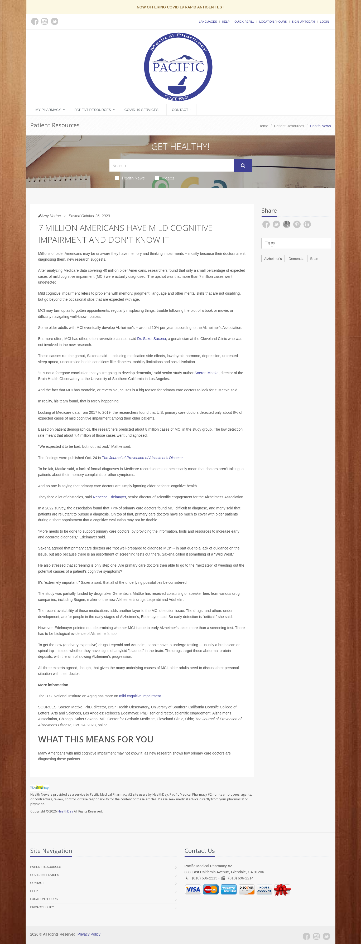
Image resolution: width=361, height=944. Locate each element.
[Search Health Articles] (171, 165)
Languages (208, 21)
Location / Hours (273, 21)
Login (324, 21)
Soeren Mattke (207, 373)
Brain (314, 259)
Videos (164, 178)
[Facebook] (306, 936)
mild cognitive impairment (140, 696)
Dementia (296, 259)
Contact (180, 110)
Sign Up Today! (303, 21)
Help (226, 21)
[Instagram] (316, 936)
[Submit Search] (243, 165)
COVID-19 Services (141, 110)
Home (263, 126)
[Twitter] (326, 936)
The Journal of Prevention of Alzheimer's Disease (142, 458)
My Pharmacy (48, 110)
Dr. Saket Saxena (151, 339)
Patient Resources (92, 110)
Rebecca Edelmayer (109, 497)
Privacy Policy (42, 907)
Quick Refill (244, 21)
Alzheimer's (273, 259)
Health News (130, 178)
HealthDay (65, 811)
